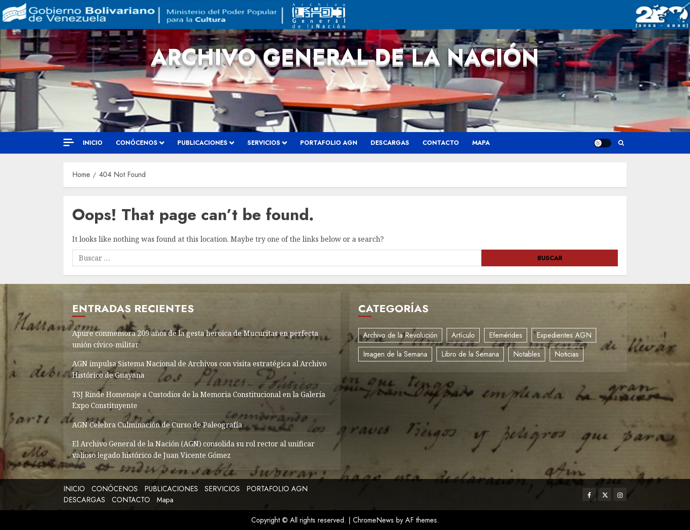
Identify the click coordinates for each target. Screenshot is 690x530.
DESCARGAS (390, 142)
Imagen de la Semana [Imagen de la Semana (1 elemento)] (395, 354)
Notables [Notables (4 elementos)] (526, 354)
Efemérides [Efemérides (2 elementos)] (505, 335)
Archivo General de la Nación (345, 57)
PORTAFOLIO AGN (328, 142)
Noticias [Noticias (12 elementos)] (566, 354)
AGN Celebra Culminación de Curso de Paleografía (157, 425)
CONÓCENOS (137, 142)
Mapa (481, 142)
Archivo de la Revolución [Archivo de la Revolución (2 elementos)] (400, 335)
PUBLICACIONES (202, 142)
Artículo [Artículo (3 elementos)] (463, 335)
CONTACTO (440, 142)
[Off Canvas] (68, 142)
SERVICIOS (263, 142)
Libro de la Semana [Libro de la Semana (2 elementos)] (470, 354)
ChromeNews (373, 520)
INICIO (93, 142)
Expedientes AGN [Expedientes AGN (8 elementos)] (563, 335)
